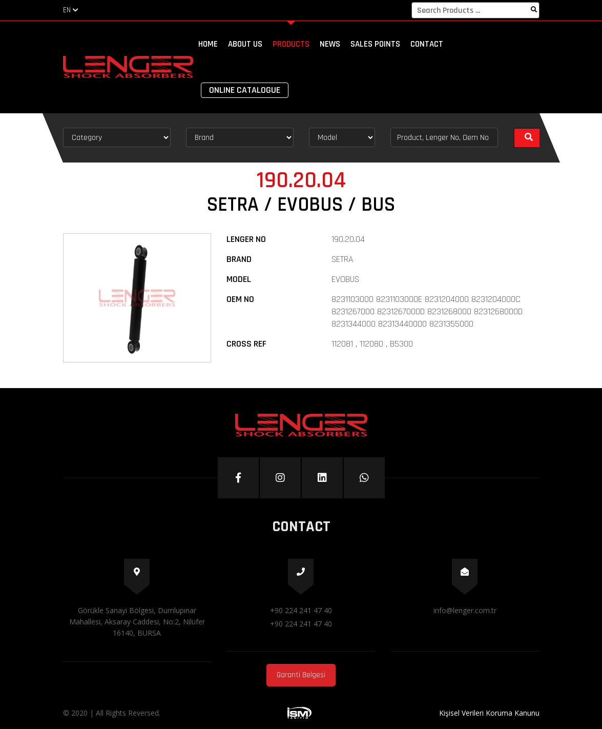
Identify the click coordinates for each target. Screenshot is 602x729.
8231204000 (447, 299)
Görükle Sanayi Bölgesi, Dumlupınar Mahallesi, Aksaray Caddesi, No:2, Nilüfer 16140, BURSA (137, 621)
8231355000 (451, 324)
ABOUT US (245, 44)
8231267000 (353, 311)
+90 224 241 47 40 (301, 610)
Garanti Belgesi (301, 675)
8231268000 (449, 311)
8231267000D (401, 311)
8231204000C (496, 299)
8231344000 (353, 324)
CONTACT (426, 44)
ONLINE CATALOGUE (244, 90)
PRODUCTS (291, 44)
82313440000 (402, 324)
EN (70, 10)
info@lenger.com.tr (464, 610)
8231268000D (498, 311)
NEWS (330, 44)
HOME (208, 44)
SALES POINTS (375, 44)
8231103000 (352, 299)
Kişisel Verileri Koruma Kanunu (489, 713)
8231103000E (399, 299)
